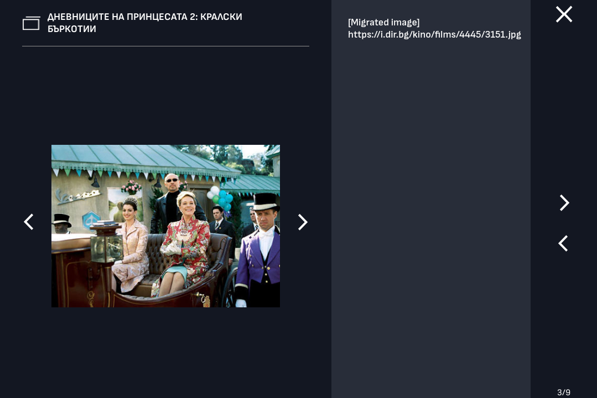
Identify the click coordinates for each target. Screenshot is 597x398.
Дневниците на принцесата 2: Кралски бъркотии (145, 23)
